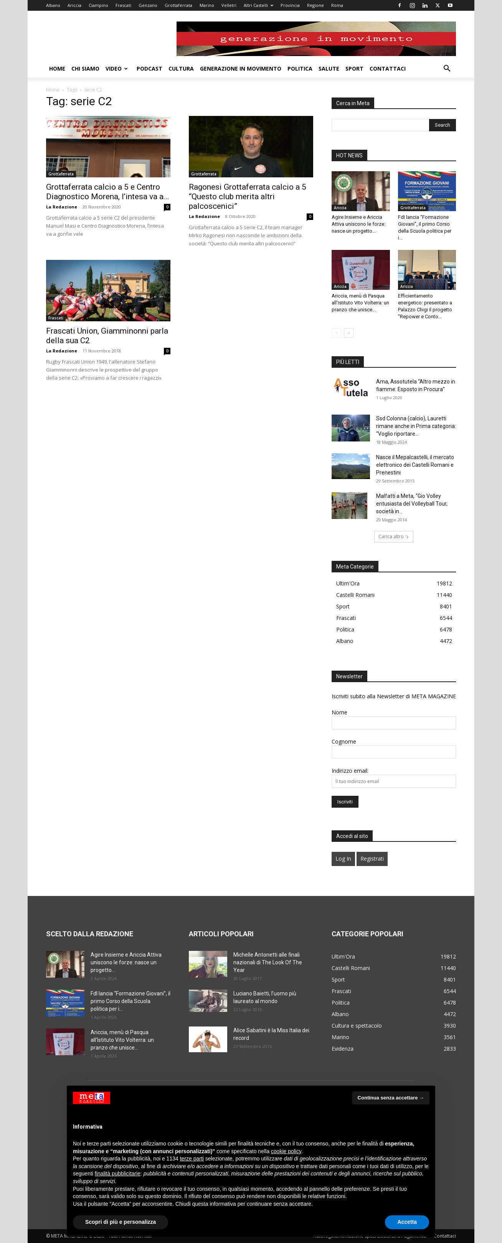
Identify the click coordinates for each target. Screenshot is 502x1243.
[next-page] (348, 333)
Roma (337, 5)
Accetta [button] (407, 1222)
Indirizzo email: (350, 770)
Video (117, 68)
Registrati (372, 858)
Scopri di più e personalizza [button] (120, 1222)
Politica (299, 68)
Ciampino (98, 5)
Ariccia (74, 5)
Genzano (148, 5)
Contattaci (388, 68)
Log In (343, 858)
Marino (207, 5)
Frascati (123, 5)
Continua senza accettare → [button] (391, 1098)
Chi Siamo (85, 68)
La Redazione (61, 207)
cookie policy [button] (286, 1151)
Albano (53, 5)
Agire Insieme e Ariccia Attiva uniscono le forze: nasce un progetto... (358, 224)
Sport (354, 68)
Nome (339, 712)
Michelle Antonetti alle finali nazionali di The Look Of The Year (267, 962)
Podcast (149, 68)
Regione (315, 5)
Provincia (290, 5)
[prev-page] (336, 333)
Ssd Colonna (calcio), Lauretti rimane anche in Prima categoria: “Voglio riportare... (416, 426)
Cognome (344, 741)
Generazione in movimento (240, 68)
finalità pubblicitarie (117, 1173)
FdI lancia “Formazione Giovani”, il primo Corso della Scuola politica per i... (130, 1001)
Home (57, 68)
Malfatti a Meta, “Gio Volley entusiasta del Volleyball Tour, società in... (412, 503)
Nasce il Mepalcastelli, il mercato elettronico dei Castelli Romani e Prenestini (415, 465)
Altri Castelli (258, 5)
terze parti (192, 1158)
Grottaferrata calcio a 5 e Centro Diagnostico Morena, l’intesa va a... (107, 191)
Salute (329, 68)
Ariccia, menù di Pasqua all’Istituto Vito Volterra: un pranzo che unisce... (360, 302)
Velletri (228, 5)
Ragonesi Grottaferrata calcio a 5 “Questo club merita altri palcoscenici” (247, 196)
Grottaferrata (178, 5)
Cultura (181, 68)
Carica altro (393, 536)
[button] (447, 69)
